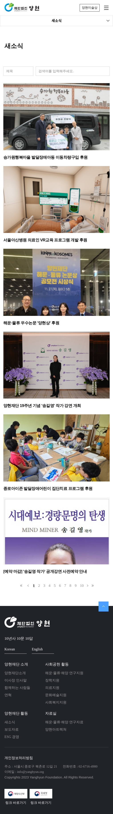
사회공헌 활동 (57, 664)
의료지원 (52, 688)
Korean (13, 649)
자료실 (50, 713)
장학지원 (52, 680)
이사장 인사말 (15, 680)
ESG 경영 (11, 737)
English (41, 649)
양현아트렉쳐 (56, 729)
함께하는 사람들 (17, 688)
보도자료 (11, 729)
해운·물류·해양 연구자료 (64, 722)
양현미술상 (89, 7)
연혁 (8, 695)
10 (82, 585)
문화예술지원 (56, 695)
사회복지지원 (56, 702)
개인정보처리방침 (18, 758)
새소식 (81, 21)
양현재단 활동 (16, 713)
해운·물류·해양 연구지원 (64, 673)
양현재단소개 (15, 673)
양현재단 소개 (16, 664)
